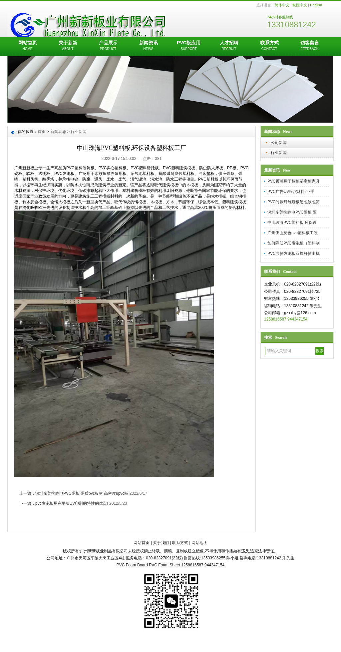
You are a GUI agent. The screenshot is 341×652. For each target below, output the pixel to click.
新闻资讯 (148, 46)
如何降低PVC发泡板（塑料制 (293, 243)
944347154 (297, 319)
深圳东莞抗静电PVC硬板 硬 (292, 212)
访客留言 (309, 46)
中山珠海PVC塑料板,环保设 (292, 222)
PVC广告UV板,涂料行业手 (290, 191)
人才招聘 (229, 46)
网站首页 (27, 46)
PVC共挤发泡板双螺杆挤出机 (293, 253)
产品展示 (108, 46)
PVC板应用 (188, 46)
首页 (42, 131)
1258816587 (275, 319)
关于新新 (68, 46)
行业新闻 (279, 152)
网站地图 (199, 542)
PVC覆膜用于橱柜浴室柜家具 (293, 181)
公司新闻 (279, 142)
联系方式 (269, 46)
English (316, 5)
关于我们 (161, 542)
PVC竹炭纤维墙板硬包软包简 (293, 202)
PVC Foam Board (132, 565)
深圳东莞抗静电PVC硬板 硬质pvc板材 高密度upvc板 (82, 493)
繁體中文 (299, 5)
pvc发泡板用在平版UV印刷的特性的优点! (71, 503)
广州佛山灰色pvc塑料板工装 (292, 233)
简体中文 (282, 5)
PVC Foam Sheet (164, 565)
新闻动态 (58, 131)
